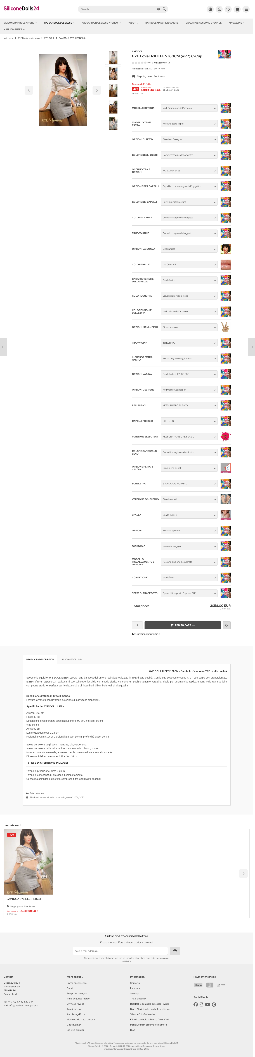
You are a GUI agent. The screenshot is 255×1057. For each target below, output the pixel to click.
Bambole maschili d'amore (161, 22)
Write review (160, 62)
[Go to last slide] (113, 56)
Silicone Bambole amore (20, 23)
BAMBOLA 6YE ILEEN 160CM (24, 899)
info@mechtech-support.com (24, 1005)
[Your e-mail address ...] (120, 951)
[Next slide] (113, 125)
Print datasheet (37, 793)
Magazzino (237, 23)
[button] (113, 74)
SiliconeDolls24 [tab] (72, 659)
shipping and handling (104, 1043)
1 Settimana (159, 76)
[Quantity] (137, 625)
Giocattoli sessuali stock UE (204, 22)
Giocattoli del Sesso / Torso (101, 23)
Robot (133, 23)
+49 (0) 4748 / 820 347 (20, 1001)
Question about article (146, 634)
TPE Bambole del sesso (59, 23)
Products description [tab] (40, 659)
